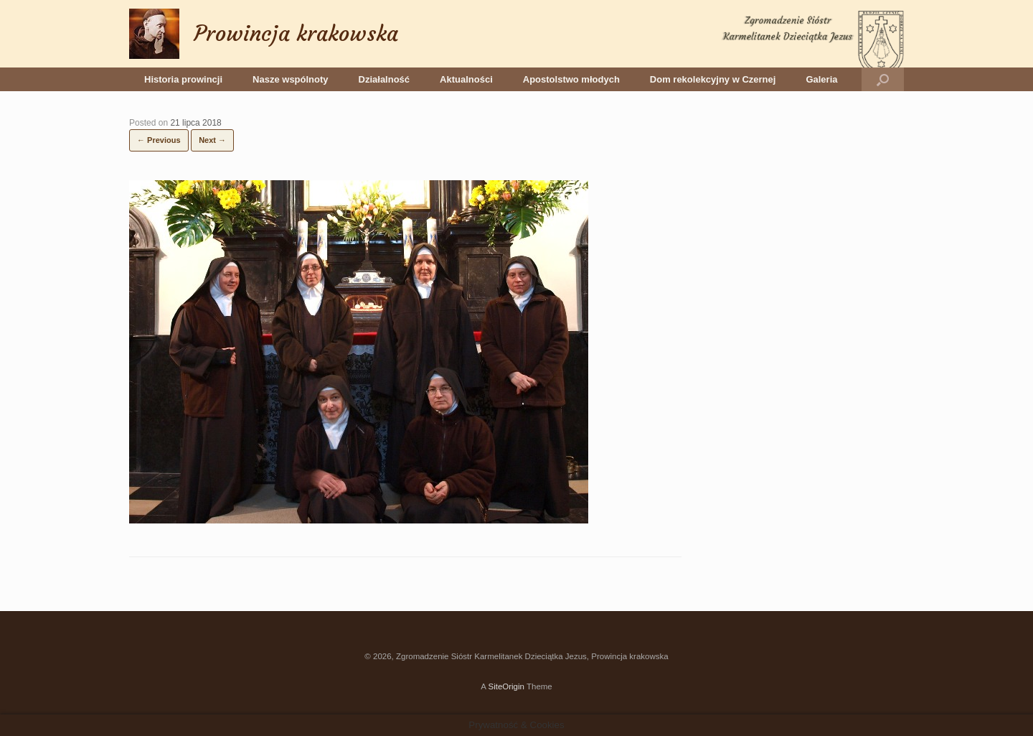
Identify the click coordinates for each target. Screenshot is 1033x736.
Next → (212, 140)
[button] (883, 79)
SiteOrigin (506, 686)
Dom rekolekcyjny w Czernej (713, 79)
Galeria (821, 79)
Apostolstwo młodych (571, 79)
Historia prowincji (183, 79)
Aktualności (466, 79)
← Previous (159, 140)
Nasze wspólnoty (290, 79)
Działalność (384, 79)
